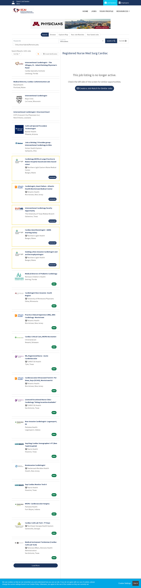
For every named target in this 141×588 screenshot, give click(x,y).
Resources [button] (122, 11)
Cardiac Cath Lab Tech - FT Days (37, 523)
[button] (122, 40)
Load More (36, 565)
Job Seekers (110, 2)
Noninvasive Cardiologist (35, 465)
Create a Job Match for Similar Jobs (94, 88)
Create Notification (50, 54)
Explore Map (63, 34)
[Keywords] (36, 40)
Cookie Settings (124, 583)
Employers (124, 2)
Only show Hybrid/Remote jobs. (27, 45)
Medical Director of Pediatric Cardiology (41, 274)
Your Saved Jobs (93, 34)
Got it (136, 583)
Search (44, 34)
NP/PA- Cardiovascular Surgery (37, 504)
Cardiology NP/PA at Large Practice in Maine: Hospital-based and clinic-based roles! (40, 161)
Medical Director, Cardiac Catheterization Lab (31, 82)
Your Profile (107, 11)
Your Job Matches (77, 34)
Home (85, 11)
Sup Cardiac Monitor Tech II (36, 484)
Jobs (93, 11)
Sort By (16, 54)
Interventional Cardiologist (36, 95)
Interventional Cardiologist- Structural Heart (31, 112)
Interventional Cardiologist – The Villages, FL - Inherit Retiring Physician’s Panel (41, 65)
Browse (53, 34)
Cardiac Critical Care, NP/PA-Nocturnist (40, 336)
